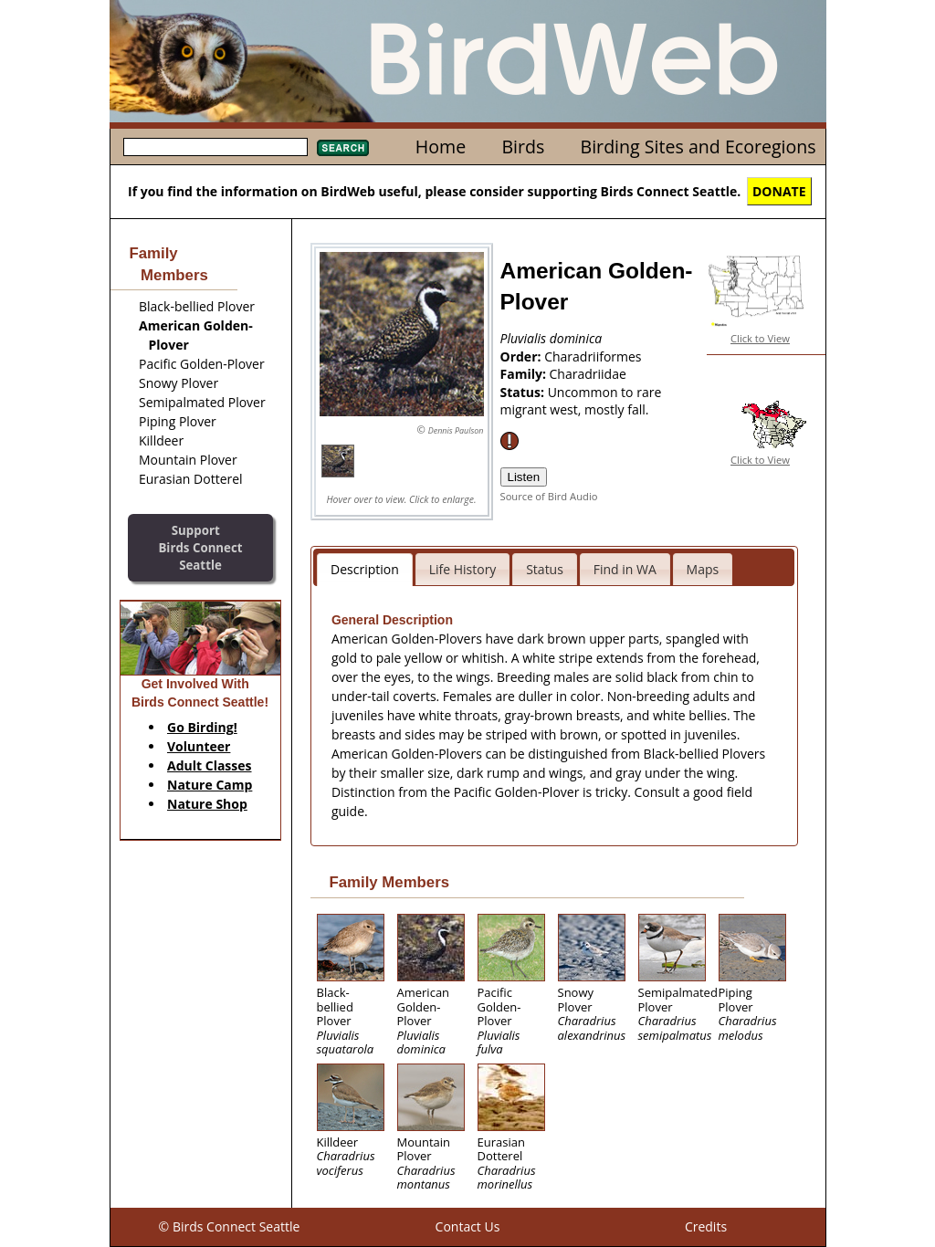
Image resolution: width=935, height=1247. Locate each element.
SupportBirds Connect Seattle (200, 547)
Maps (703, 569)
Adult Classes (209, 765)
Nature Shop (207, 803)
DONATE (779, 191)
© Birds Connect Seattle (229, 1226)
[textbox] (215, 147)
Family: (525, 373)
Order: (522, 356)
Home (440, 146)
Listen (524, 477)
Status (544, 569)
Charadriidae (588, 373)
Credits (706, 1226)
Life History (463, 569)
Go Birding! (202, 727)
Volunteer (198, 746)
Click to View (760, 338)
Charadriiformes (592, 356)
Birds (522, 146)
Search (343, 148)
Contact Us (468, 1226)
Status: (524, 392)
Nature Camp (209, 784)
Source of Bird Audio (549, 496)
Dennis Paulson (456, 430)
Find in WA (625, 569)
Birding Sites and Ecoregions (698, 146)
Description (365, 569)
